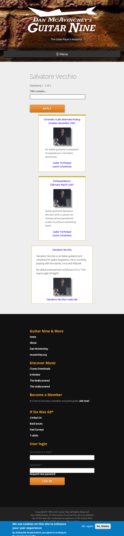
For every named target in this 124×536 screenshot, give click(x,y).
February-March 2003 (62, 184)
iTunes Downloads (40, 368)
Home (33, 337)
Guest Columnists (62, 166)
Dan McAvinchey (39, 348)
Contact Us (36, 417)
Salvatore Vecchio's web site (62, 299)
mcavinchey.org (38, 354)
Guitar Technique (62, 162)
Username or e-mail (41, 452)
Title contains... (38, 91)
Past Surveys (37, 429)
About (33, 342)
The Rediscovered (40, 380)
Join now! (84, 401)
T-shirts (34, 435)
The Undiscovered (40, 386)
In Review (35, 374)
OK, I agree (87, 528)
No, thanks (103, 528)
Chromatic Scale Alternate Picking (62, 119)
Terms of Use (49, 521)
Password (36, 465)
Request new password (42, 474)
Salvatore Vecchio (62, 249)
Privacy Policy (73, 521)
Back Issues (36, 423)
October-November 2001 (62, 123)
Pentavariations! (62, 181)
